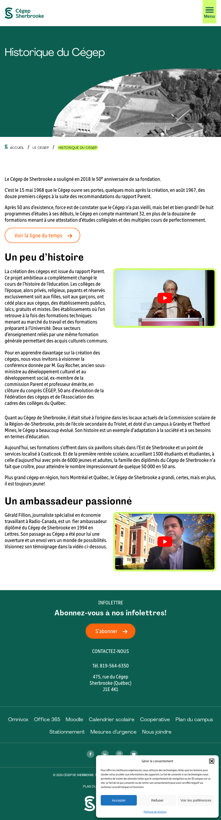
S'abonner (112, 631)
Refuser (157, 800)
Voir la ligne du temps (44, 235)
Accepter (119, 800)
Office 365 (47, 719)
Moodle (74, 719)
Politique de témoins (155, 811)
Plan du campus (194, 719)
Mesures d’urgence (113, 731)
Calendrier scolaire (112, 719)
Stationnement (67, 731)
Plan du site (93, 786)
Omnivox (18, 719)
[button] (211, 761)
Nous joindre (157, 731)
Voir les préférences (195, 800)
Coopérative (155, 719)
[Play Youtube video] (164, 298)
